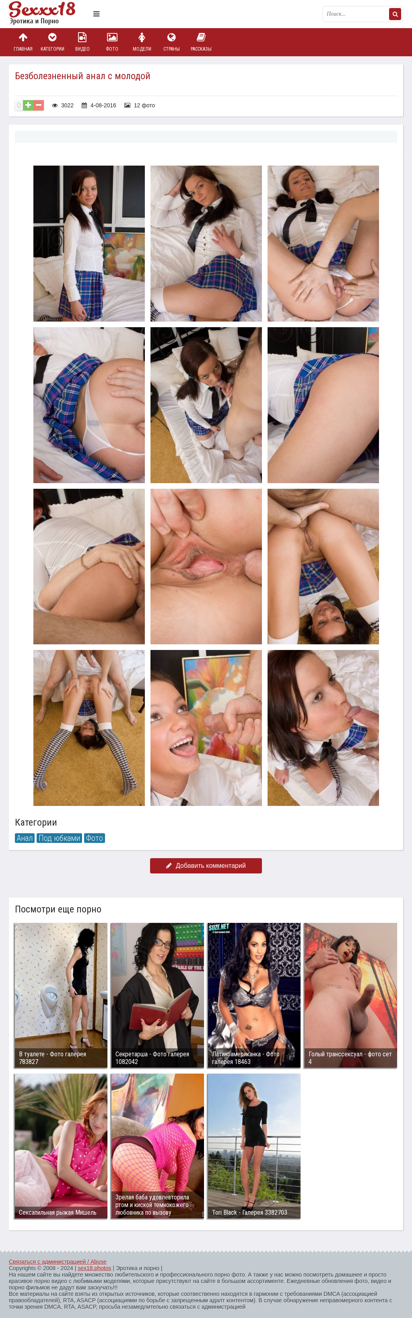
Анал (25, 838)
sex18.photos (94, 1268)
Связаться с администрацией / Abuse (58, 1262)
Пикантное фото (49, 14)
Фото (112, 42)
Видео (82, 42)
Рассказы (201, 42)
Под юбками (59, 838)
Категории (53, 42)
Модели (142, 42)
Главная (23, 42)
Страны (171, 42)
